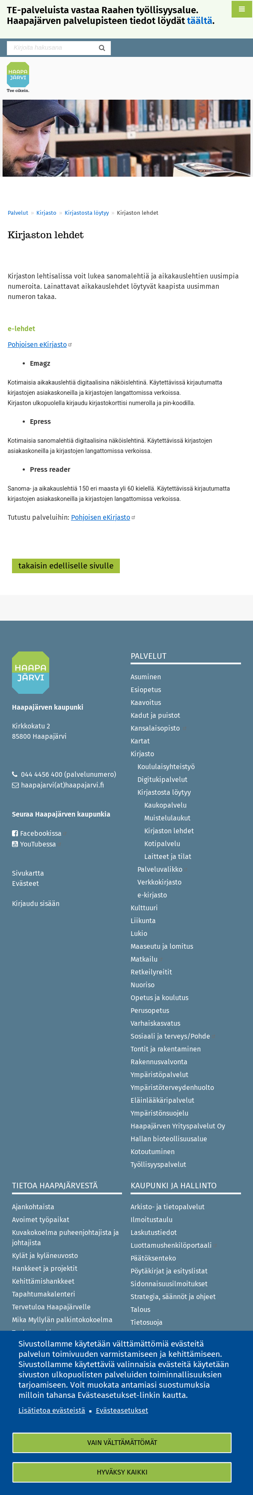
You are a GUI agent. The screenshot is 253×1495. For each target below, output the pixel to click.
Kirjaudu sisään (36, 904)
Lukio (139, 934)
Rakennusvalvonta (159, 1062)
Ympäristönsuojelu (159, 1113)
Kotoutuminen (153, 1152)
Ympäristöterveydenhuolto (172, 1088)
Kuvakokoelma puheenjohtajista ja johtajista (65, 1238)
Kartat (140, 741)
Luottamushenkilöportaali (174, 1245)
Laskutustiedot (154, 1233)
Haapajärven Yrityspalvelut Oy (178, 1126)
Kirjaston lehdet (169, 831)
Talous (140, 1310)
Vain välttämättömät (122, 1443)
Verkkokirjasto (159, 882)
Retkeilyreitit (151, 972)
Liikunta (143, 921)
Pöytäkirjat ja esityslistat (169, 1271)
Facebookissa (44, 833)
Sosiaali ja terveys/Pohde (173, 1036)
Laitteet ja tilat (167, 857)
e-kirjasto (152, 895)
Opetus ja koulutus (159, 998)
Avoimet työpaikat (40, 1220)
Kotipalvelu (162, 844)
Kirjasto (46, 213)
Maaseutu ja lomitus (162, 946)
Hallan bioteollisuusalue (169, 1139)
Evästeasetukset (122, 1410)
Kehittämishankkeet (43, 1281)
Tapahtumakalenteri (43, 1294)
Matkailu (147, 959)
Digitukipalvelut (162, 780)
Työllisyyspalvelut (158, 1164)
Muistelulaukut (167, 818)
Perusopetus (150, 1011)
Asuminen (146, 677)
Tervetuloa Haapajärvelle (51, 1307)
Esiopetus (146, 690)
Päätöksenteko (153, 1258)
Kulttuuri (144, 908)
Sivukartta (28, 873)
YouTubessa (41, 844)
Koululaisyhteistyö (166, 767)
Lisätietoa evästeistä (51, 1410)
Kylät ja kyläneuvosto (45, 1256)
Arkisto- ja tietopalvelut (168, 1207)
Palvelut (18, 213)
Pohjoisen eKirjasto (40, 344)
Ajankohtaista (33, 1207)
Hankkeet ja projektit (44, 1268)
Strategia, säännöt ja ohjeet (173, 1297)
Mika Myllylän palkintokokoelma (62, 1320)
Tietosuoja (147, 1322)
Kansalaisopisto (159, 728)
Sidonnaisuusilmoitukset (169, 1284)
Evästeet (25, 883)
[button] (242, 9)
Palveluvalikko (162, 869)
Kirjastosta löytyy (87, 213)
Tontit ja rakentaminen (166, 1049)
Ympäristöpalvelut (159, 1075)
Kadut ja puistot (155, 715)
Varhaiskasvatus (155, 1023)
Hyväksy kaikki (122, 1472)
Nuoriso (143, 985)
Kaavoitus (146, 703)
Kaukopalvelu (165, 805)
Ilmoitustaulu (152, 1220)
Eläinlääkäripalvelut (162, 1100)
